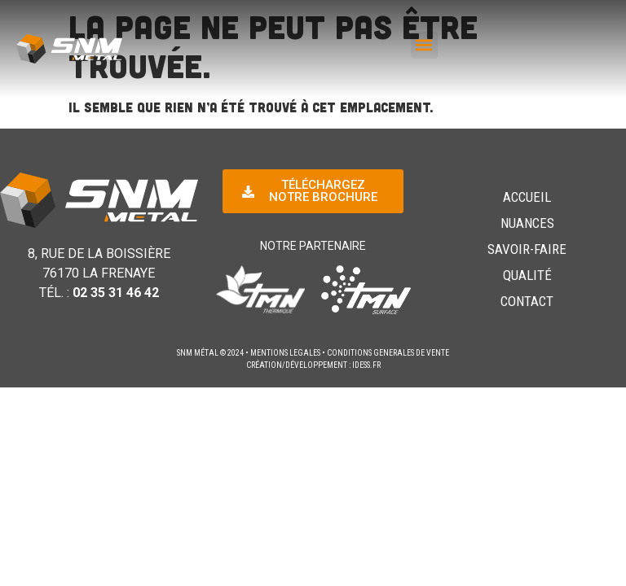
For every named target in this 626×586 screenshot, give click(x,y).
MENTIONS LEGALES (285, 352)
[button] (424, 45)
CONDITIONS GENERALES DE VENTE (388, 352)
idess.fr (366, 365)
